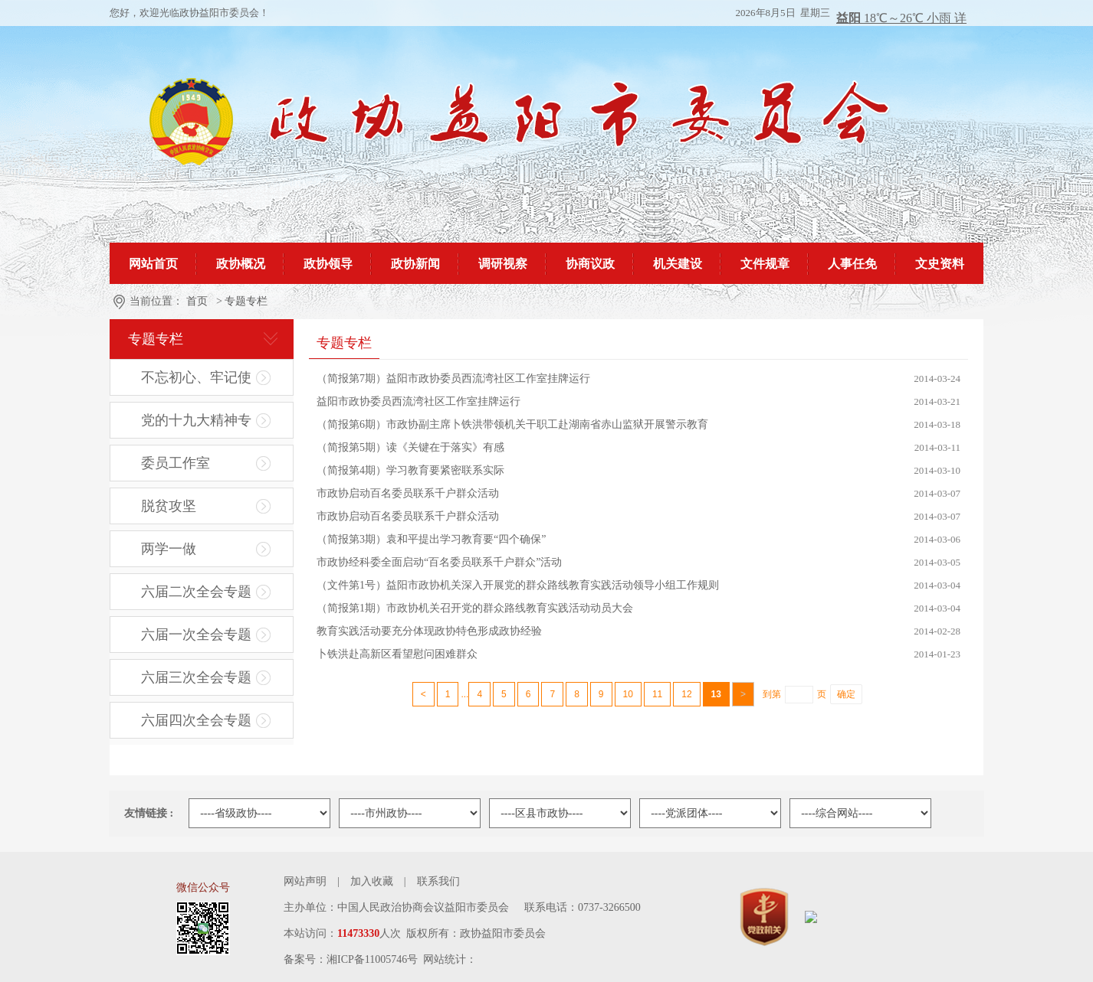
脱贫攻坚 (168, 506)
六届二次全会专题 (196, 591)
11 (657, 694)
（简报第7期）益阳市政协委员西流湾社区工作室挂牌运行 (453, 378)
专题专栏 (246, 301)
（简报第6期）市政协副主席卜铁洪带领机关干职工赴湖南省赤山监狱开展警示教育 (512, 424)
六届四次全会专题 (196, 720)
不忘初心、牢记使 (196, 377)
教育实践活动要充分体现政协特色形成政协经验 (429, 631)
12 (686, 694)
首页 (197, 301)
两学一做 (168, 548)
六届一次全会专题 (196, 634)
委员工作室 (175, 463)
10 (628, 694)
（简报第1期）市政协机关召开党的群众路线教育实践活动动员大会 (475, 608)
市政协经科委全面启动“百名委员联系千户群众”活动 (439, 562)
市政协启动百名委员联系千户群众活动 (408, 493)
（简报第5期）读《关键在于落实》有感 (410, 447)
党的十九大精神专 (196, 420)
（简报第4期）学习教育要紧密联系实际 (410, 470)
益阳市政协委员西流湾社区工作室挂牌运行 (418, 401)
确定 (846, 694)
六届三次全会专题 (196, 677)
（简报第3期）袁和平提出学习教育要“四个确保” (431, 539)
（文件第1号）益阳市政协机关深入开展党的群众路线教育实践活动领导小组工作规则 (518, 585)
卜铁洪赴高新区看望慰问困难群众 (397, 654)
